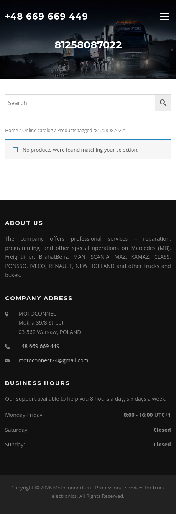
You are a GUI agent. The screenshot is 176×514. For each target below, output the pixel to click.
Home (11, 130)
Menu (164, 16)
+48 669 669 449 (46, 16)
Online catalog (37, 130)
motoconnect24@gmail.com (53, 360)
